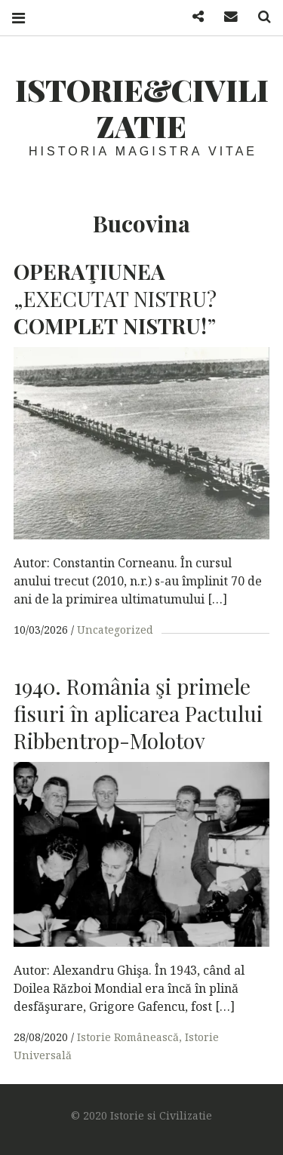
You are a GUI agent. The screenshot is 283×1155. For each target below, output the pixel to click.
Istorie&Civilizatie (142, 107)
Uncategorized (115, 629)
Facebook (192, 17)
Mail (226, 17)
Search (259, 17)
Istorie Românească (128, 1037)
